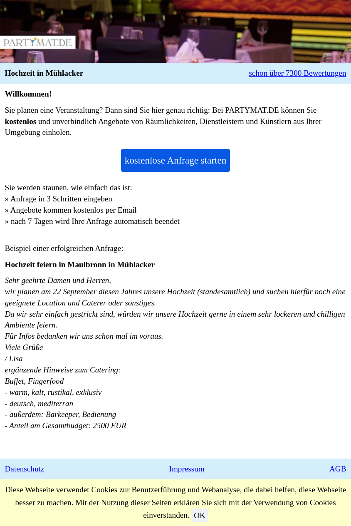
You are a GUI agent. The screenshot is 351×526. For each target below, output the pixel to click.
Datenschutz (24, 468)
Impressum (187, 468)
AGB (337, 468)
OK (199, 515)
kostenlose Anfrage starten (175, 160)
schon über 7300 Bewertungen (297, 73)
